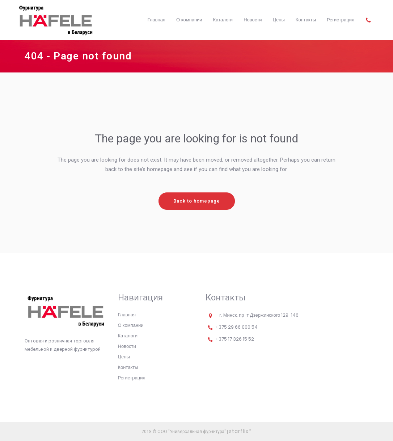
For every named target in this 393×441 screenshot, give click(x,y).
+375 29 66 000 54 (236, 327)
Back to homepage (196, 201)
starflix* (240, 431)
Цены (124, 356)
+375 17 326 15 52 (234, 339)
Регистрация (131, 377)
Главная (127, 314)
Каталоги (128, 335)
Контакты (128, 367)
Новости (127, 346)
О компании (131, 325)
